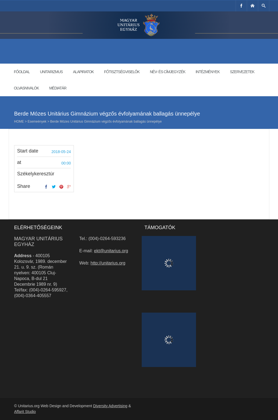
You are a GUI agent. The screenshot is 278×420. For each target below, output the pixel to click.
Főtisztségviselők (122, 72)
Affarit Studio (25, 411)
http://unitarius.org (108, 263)
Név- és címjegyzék (167, 72)
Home (19, 121)
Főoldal (22, 72)
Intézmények (207, 72)
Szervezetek (242, 72)
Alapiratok (83, 72)
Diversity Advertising (110, 406)
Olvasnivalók (26, 88)
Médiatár (57, 88)
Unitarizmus (51, 72)
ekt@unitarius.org (111, 250)
